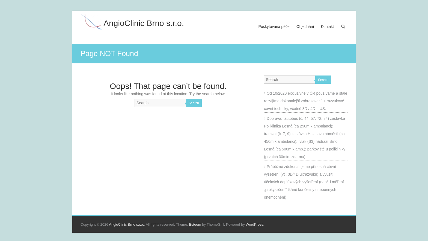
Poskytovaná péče (274, 26)
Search (194, 103)
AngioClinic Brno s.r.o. (143, 23)
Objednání (305, 26)
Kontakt (327, 26)
